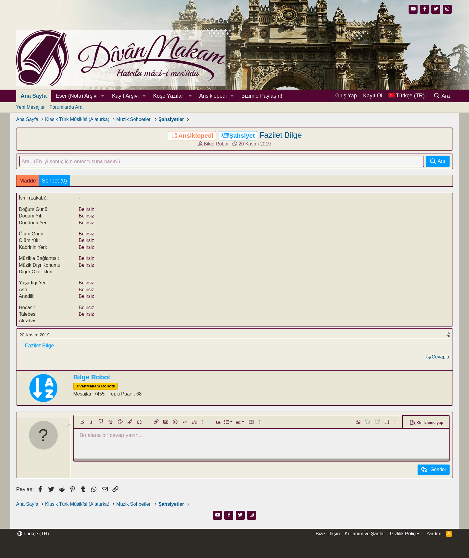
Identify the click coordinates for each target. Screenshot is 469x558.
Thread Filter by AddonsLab (234, 552)
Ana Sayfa (34, 96)
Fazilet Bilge (280, 135)
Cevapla (440, 357)
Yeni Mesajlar (30, 107)
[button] (103, 96)
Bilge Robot (216, 143)
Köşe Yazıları (169, 96)
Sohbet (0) (54, 181)
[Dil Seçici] (406, 96)
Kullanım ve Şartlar (365, 533)
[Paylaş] (448, 335)
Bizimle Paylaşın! (261, 96)
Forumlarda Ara (65, 107)
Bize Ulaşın (328, 533)
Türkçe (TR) (33, 533)
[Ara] (441, 96)
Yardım (433, 533)
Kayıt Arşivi (125, 96)
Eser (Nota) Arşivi (77, 96)
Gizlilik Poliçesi (405, 533)
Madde (27, 181)
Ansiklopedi (213, 96)
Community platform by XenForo (234, 546)
